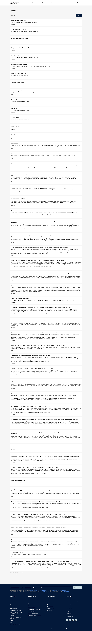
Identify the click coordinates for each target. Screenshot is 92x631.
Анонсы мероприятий (52, 600)
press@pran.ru (67, 591)
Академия (13, 596)
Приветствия (50, 606)
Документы (12, 620)
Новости (49, 599)
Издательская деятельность (34, 609)
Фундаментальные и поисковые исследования (35, 601)
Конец (23, 574)
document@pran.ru (70, 604)
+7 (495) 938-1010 (69, 616)
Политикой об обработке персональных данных (39, 590)
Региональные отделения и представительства (16, 613)
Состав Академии (13, 608)
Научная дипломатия (32, 607)
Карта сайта (12, 628)
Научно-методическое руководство (36, 605)
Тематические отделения (15, 610)
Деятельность (32, 596)
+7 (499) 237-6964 (69, 608)
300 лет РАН (12, 622)
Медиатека (49, 610)
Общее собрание (13, 604)
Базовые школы (31, 611)
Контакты (69, 596)
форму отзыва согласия (43, 591)
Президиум (12, 606)
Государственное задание (33, 599)
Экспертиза (30, 603)
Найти (78, 15)
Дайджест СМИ (50, 608)
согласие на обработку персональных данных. (59, 590)
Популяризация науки (33, 613)
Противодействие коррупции (44, 628)
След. (20, 574)
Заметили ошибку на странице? (57, 628)
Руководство (12, 602)
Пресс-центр (51, 596)
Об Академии (12, 599)
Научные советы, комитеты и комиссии (16, 618)
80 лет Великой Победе (15, 624)
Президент (12, 600)
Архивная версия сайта (19, 628)
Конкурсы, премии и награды (34, 615)
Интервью (49, 604)
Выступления (50, 602)
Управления (12, 615)
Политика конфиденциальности (31, 628)
